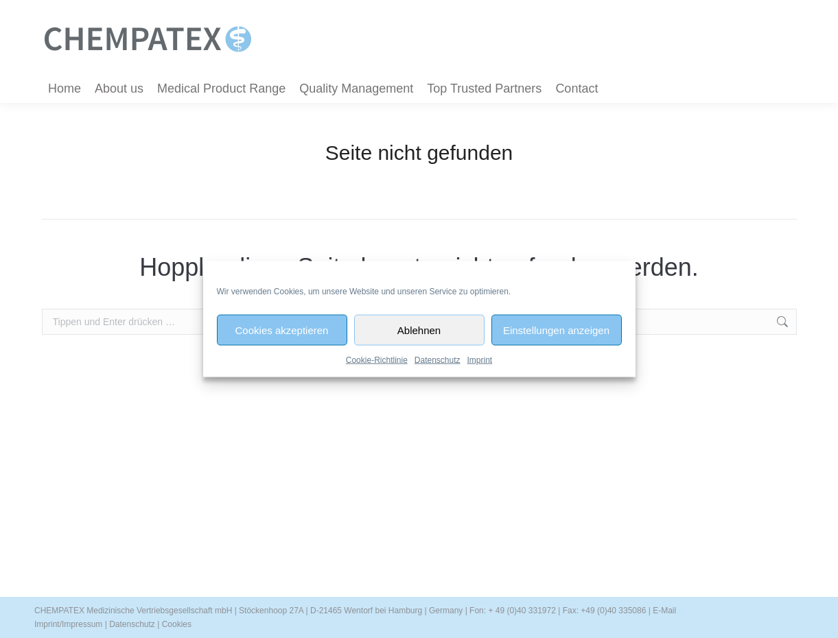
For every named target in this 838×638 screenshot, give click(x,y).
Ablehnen (419, 329)
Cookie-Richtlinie (377, 360)
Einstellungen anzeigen (556, 329)
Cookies (176, 624)
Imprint (480, 360)
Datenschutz (438, 360)
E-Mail (664, 610)
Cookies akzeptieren (282, 329)
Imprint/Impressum (68, 624)
